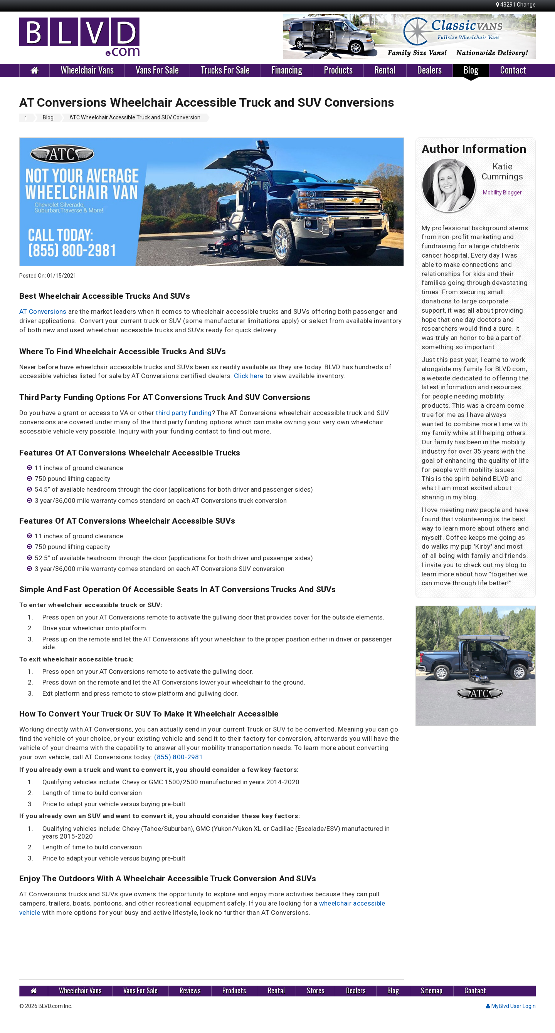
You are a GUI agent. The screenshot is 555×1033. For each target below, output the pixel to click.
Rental (385, 70)
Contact (513, 70)
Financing (287, 70)
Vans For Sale (157, 70)
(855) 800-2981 (178, 757)
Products (338, 70)
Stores (315, 990)
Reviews (190, 990)
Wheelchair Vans (87, 70)
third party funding (184, 413)
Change (526, 5)
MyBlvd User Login (511, 1006)
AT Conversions (43, 311)
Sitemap (431, 990)
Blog (471, 70)
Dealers (429, 70)
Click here (248, 376)
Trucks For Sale (225, 70)
